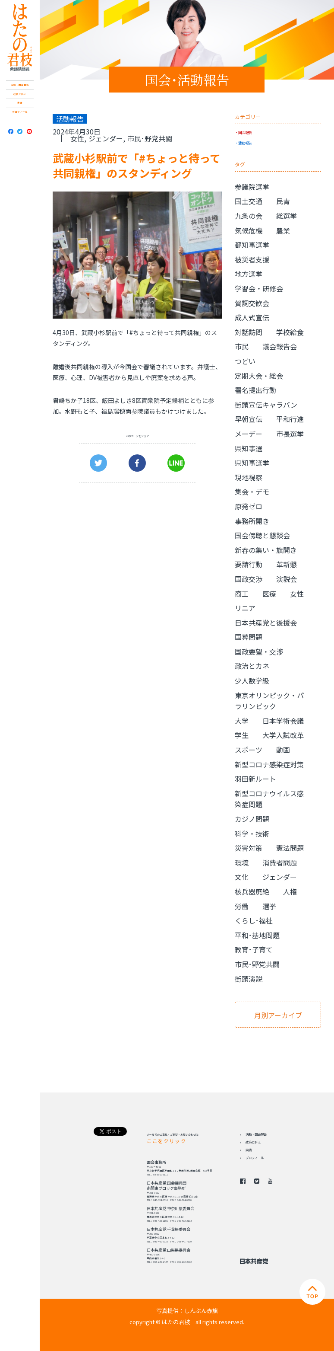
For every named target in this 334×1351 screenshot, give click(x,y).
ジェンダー (105, 138)
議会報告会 (279, 346)
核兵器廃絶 (252, 891)
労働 (242, 906)
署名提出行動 (255, 390)
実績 (19, 103)
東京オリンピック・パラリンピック (269, 701)
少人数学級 (252, 680)
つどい (245, 361)
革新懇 (286, 564)
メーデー (248, 433)
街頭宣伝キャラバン (266, 404)
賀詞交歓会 (252, 303)
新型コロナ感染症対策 (269, 764)
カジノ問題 (252, 819)
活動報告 (245, 142)
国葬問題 (248, 637)
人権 (290, 891)
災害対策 (248, 848)
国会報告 (245, 132)
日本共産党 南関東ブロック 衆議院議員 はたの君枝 (20, 37)
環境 (242, 862)
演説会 (286, 579)
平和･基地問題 (257, 935)
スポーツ (248, 749)
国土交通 (248, 201)
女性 (77, 138)
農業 (283, 230)
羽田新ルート (255, 778)
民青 (283, 201)
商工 (242, 593)
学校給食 (290, 332)
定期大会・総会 (259, 375)
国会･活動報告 (187, 79)
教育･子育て (254, 949)
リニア (245, 608)
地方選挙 (248, 273)
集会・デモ (252, 491)
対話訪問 (248, 332)
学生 (242, 735)
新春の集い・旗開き (266, 550)
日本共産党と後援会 (266, 622)
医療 (269, 593)
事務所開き (252, 521)
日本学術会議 (283, 720)
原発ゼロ (248, 506)
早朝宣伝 (248, 419)
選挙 (269, 906)
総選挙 (286, 216)
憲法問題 (290, 848)
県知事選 (248, 448)
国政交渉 (248, 579)
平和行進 (290, 419)
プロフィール (20, 112)
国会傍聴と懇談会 (262, 535)
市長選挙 (290, 433)
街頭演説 (248, 979)
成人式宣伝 (252, 317)
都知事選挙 (252, 245)
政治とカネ (252, 666)
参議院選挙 (252, 187)
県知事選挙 (252, 462)
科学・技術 (252, 833)
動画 (283, 749)
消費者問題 (279, 862)
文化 (242, 877)
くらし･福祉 (254, 920)
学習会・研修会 (259, 288)
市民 (242, 346)
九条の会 (248, 216)
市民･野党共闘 (149, 138)
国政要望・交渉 (259, 651)
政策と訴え (19, 94)
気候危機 (248, 230)
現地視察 (248, 477)
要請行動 (248, 564)
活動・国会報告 (20, 85)
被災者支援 (252, 259)
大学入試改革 (283, 735)
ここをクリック (166, 1140)
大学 (242, 720)
